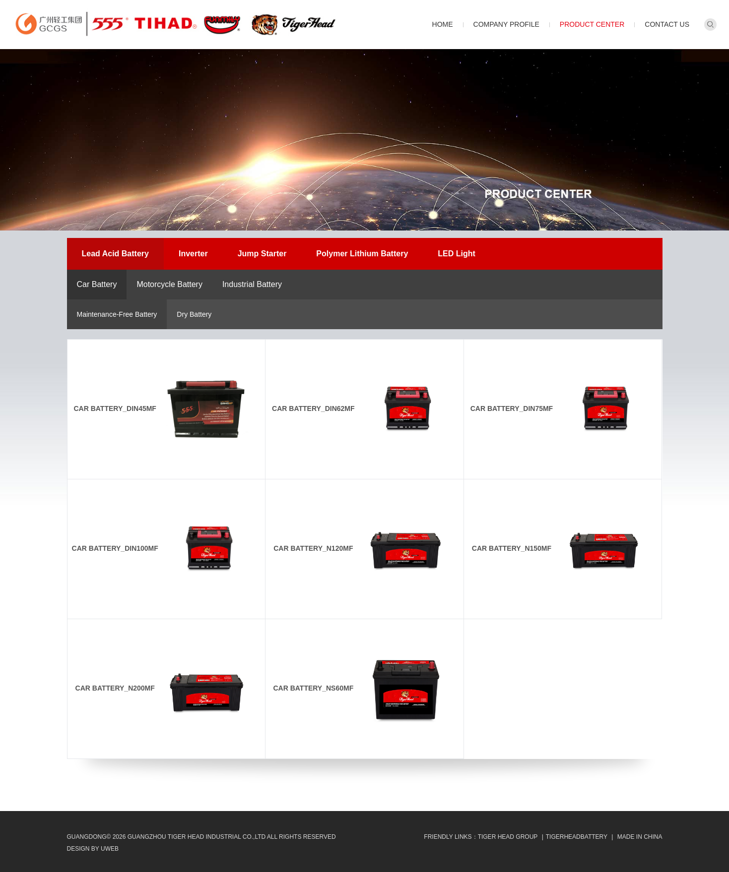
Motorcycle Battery (169, 284)
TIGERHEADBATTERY (576, 836)
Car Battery (97, 284)
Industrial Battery (252, 284)
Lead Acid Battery (115, 253)
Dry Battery (194, 314)
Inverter (193, 253)
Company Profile (506, 24)
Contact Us (667, 24)
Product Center (592, 24)
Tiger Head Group (508, 836)
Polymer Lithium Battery (362, 253)
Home (442, 24)
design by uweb (93, 848)
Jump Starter (262, 253)
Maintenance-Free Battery (117, 314)
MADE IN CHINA (640, 836)
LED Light (456, 253)
